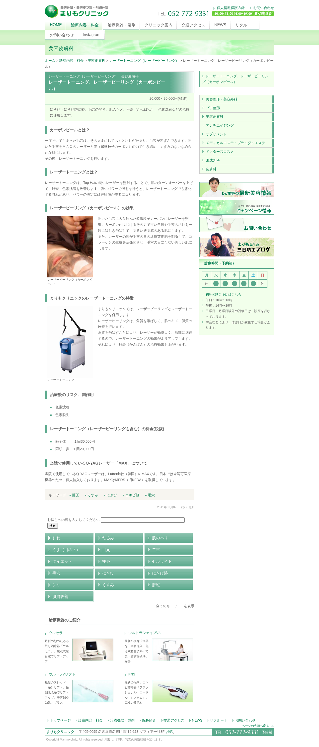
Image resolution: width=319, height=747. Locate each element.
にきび (110, 495)
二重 (156, 550)
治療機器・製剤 (122, 25)
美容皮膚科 (96, 61)
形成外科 (213, 160)
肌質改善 (60, 596)
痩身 (106, 561)
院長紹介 (149, 720)
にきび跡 (160, 573)
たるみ (108, 538)
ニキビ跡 (131, 495)
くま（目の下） (66, 550)
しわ (56, 538)
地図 (169, 732)
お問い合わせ (263, 8)
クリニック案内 (158, 25)
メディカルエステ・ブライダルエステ (235, 143)
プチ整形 (213, 108)
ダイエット (62, 561)
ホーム (50, 61)
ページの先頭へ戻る (258, 725)
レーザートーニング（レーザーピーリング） (144, 61)
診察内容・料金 (71, 61)
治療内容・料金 (85, 25)
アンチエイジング (220, 125)
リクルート (245, 25)
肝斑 (74, 495)
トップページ (60, 720)
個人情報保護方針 (230, 8)
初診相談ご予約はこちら (223, 294)
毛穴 (150, 495)
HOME (56, 25)
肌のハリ (160, 538)
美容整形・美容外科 (221, 99)
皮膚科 (211, 169)
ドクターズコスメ (220, 152)
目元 (106, 550)
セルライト (162, 561)
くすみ (91, 495)
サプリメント (216, 134)
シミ (56, 585)
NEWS (220, 25)
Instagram (91, 35)
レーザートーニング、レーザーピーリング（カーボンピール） (235, 79)
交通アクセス (193, 25)
